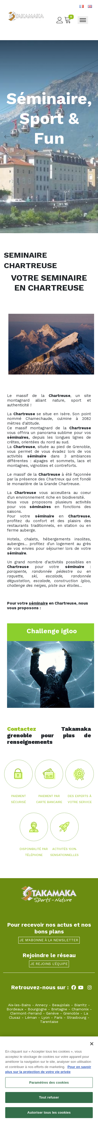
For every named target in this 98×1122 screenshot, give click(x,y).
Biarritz (80, 1005)
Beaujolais (61, 1005)
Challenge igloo (52, 631)
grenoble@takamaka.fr (40, 1038)
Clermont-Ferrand (26, 1013)
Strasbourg (76, 1017)
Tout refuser (49, 1100)
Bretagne (59, 1009)
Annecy (41, 1005)
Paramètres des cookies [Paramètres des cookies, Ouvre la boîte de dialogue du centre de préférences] (49, 1085)
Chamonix (80, 1009)
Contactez (21, 729)
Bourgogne (37, 1009)
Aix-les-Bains (19, 1005)
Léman (31, 1017)
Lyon (45, 1017)
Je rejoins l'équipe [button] (49, 964)
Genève (52, 1013)
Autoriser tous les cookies (49, 1115)
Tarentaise (49, 1022)
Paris (58, 1017)
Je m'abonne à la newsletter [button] (49, 940)
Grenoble (71, 1013)
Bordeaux (15, 1009)
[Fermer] (91, 1046)
